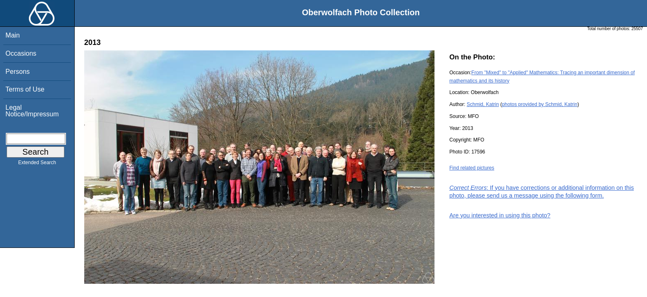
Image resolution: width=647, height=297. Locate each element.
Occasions (20, 53)
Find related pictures (471, 168)
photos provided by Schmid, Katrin (539, 104)
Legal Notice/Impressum (32, 111)
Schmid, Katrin (483, 104)
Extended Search (37, 164)
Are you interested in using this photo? (499, 215)
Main (12, 35)
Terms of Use (24, 89)
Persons (17, 71)
